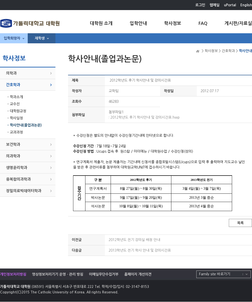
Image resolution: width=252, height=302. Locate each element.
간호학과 (13, 85)
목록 (240, 223)
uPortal (230, 5)
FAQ (202, 23)
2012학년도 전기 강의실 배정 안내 (134, 240)
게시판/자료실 (238, 23)
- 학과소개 (15, 97)
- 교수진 (13, 104)
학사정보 (172, 23)
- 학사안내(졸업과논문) (24, 125)
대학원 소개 (101, 23)
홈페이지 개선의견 (137, 274)
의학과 (11, 73)
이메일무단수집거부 (103, 274)
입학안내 (138, 23)
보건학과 (13, 144)
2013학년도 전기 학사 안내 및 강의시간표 (140, 250)
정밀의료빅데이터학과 (23, 191)
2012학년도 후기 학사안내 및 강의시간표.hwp (145, 117)
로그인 (200, 5)
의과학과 (13, 156)
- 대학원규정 (16, 111)
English (246, 5)
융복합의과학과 (18, 179)
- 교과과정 (15, 132)
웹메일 (214, 5)
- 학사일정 (15, 118)
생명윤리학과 (16, 168)
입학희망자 (14, 38)
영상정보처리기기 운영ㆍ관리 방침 (57, 274)
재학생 (42, 38)
